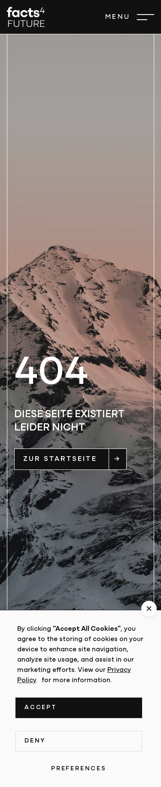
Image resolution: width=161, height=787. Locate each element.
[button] (129, 17)
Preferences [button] (78, 769)
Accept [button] (40, 707)
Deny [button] (35, 741)
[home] (26, 17)
